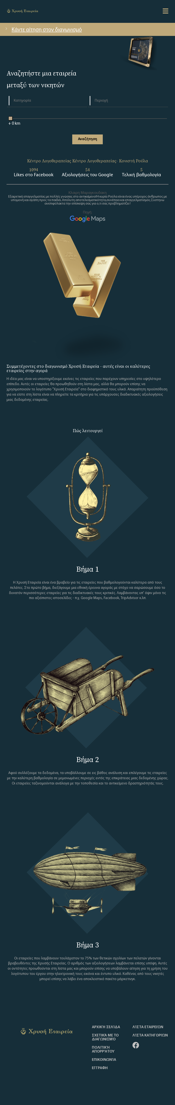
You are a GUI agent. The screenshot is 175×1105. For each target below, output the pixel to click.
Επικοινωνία (104, 1060)
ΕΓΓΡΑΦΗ (100, 1068)
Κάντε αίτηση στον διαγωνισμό (43, 30)
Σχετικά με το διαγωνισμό (105, 1037)
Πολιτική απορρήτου (103, 1050)
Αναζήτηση (87, 139)
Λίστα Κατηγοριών (150, 1036)
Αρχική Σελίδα (106, 1027)
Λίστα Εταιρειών (147, 1027)
